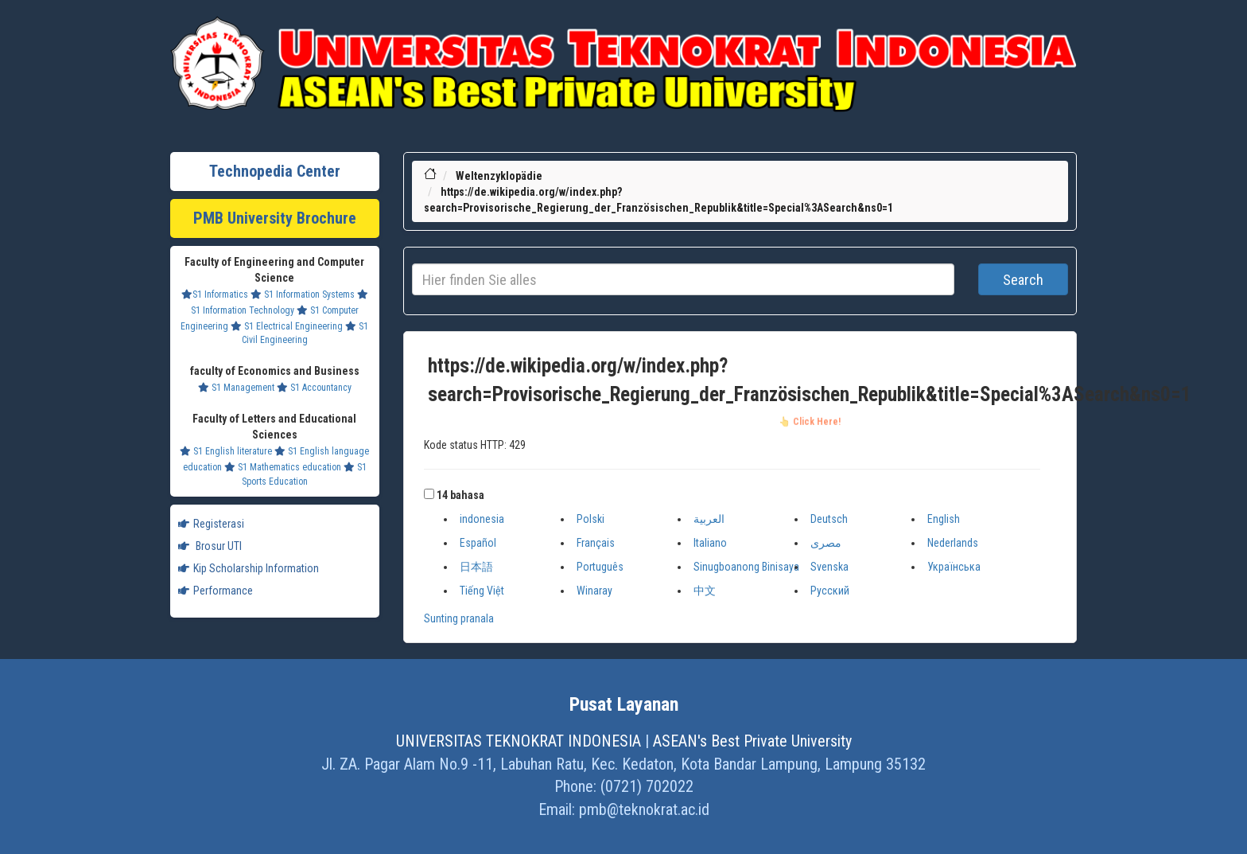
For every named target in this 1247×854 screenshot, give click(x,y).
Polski (590, 519)
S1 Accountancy (314, 387)
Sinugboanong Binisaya (746, 566)
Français (596, 542)
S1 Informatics (214, 294)
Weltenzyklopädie (499, 176)
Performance (215, 590)
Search (1023, 279)
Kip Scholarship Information (248, 568)
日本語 (476, 566)
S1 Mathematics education (282, 467)
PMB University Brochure (274, 218)
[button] (429, 494)
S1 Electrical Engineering (287, 326)
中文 (704, 590)
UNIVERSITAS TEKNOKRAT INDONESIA (518, 741)
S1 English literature (226, 451)
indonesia (482, 519)
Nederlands (952, 542)
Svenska (829, 566)
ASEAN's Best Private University (752, 741)
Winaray (594, 590)
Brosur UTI (210, 546)
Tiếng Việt (482, 590)
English (943, 519)
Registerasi (211, 523)
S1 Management (236, 387)
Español (478, 542)
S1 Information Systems (303, 294)
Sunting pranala (459, 618)
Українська (954, 566)
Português (600, 566)
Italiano (710, 542)
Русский (829, 590)
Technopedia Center (274, 171)
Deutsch (829, 519)
